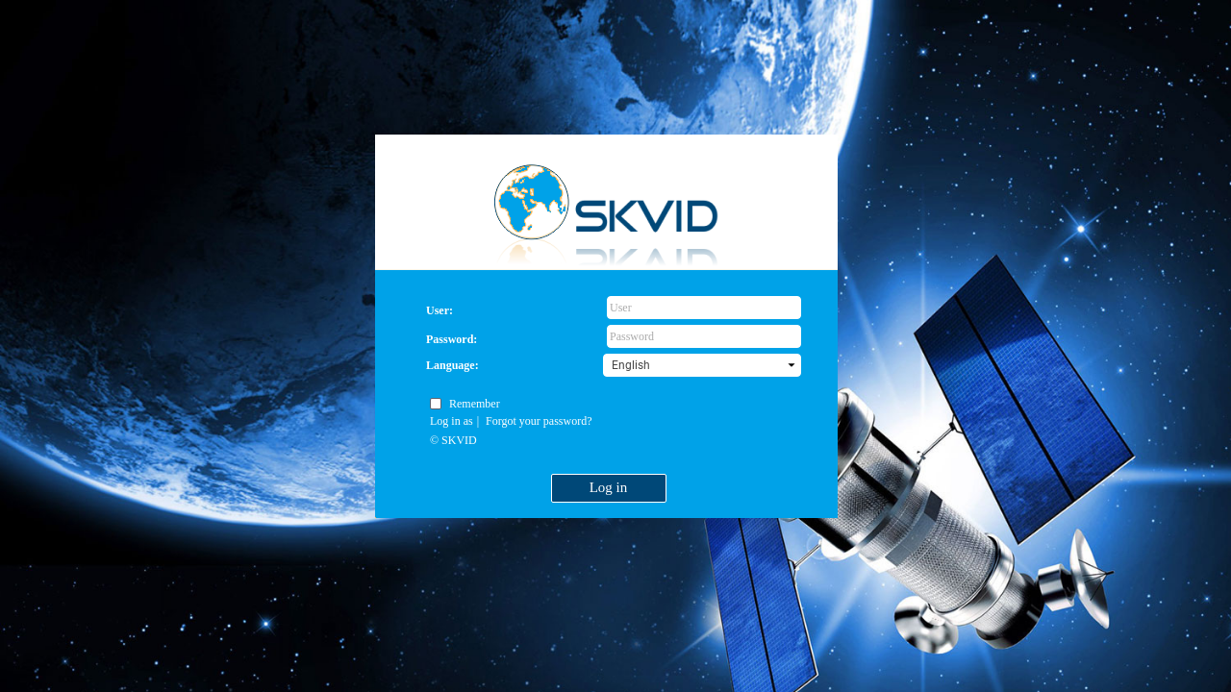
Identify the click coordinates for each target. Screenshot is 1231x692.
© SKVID (453, 440)
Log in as (451, 421)
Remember (474, 403)
